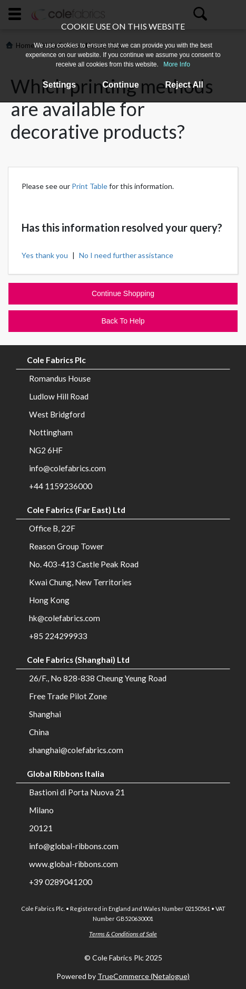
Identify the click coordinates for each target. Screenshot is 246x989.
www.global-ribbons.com (73, 864)
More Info (176, 64)
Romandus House (60, 378)
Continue (120, 84)
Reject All (184, 84)
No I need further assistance (126, 255)
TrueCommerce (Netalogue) (143, 976)
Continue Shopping (123, 293)
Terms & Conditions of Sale (123, 934)
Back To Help (122, 321)
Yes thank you (45, 255)
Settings (59, 84)
